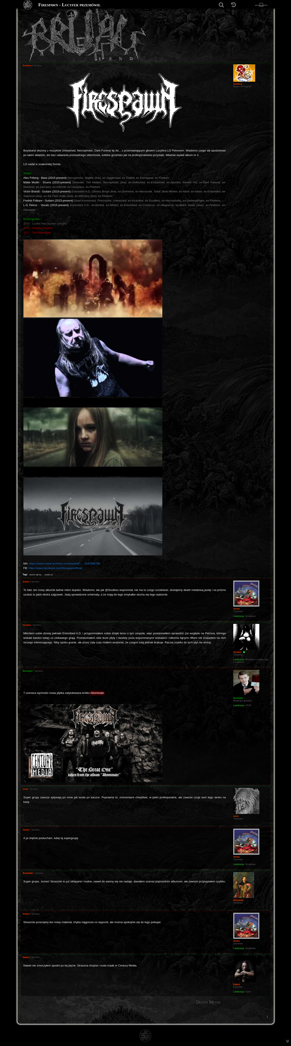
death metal (35, 574)
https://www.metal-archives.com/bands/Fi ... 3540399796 (64, 563)
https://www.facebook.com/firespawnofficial (55, 568)
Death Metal (208, 1002)
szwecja (48, 574)
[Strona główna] (28, 5)
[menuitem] (267, 1016)
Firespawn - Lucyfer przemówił (69, 4)
